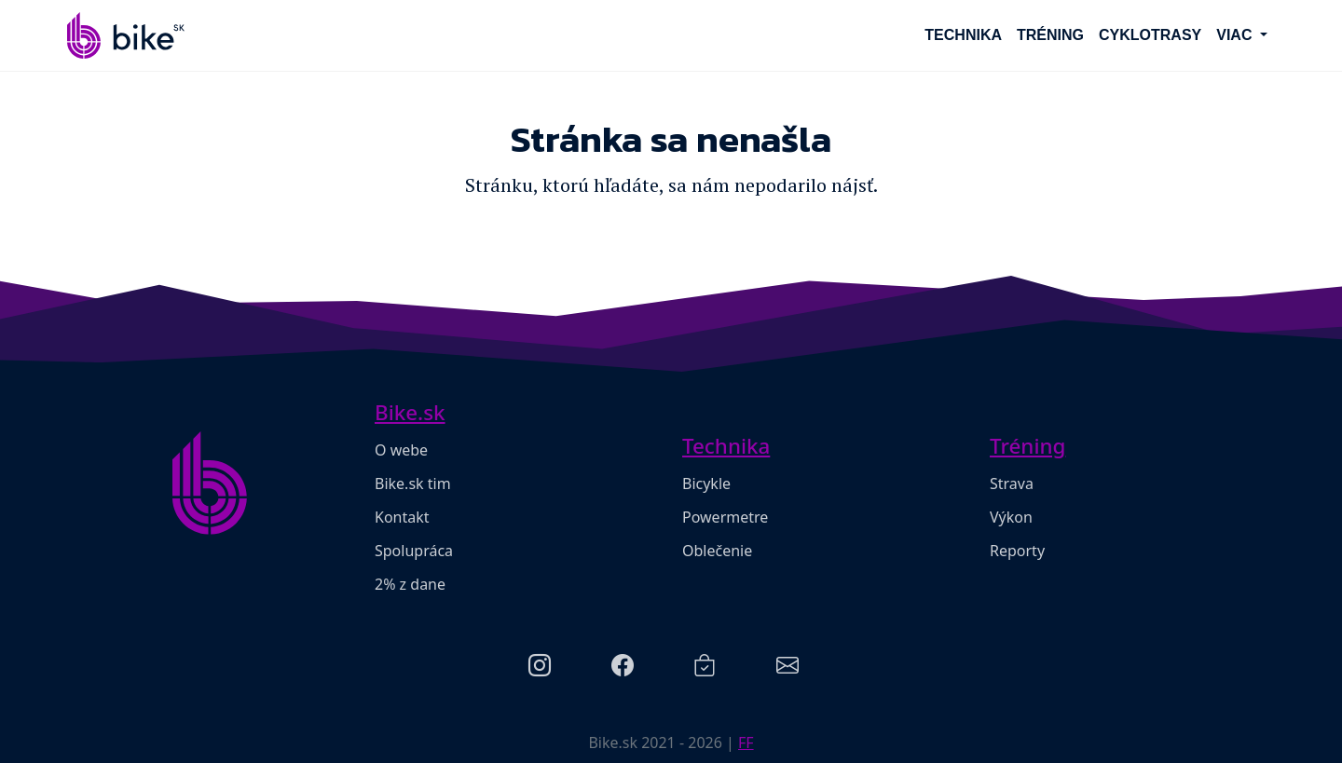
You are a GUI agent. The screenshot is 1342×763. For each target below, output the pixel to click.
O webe (401, 450)
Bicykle (706, 483)
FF (746, 742)
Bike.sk (410, 412)
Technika (963, 35)
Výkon (1011, 517)
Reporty (1017, 550)
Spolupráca (414, 550)
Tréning (1050, 35)
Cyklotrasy (1150, 35)
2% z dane (410, 584)
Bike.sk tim (413, 483)
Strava (1012, 483)
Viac (1236, 35)
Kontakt (402, 517)
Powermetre (725, 517)
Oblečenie (717, 550)
